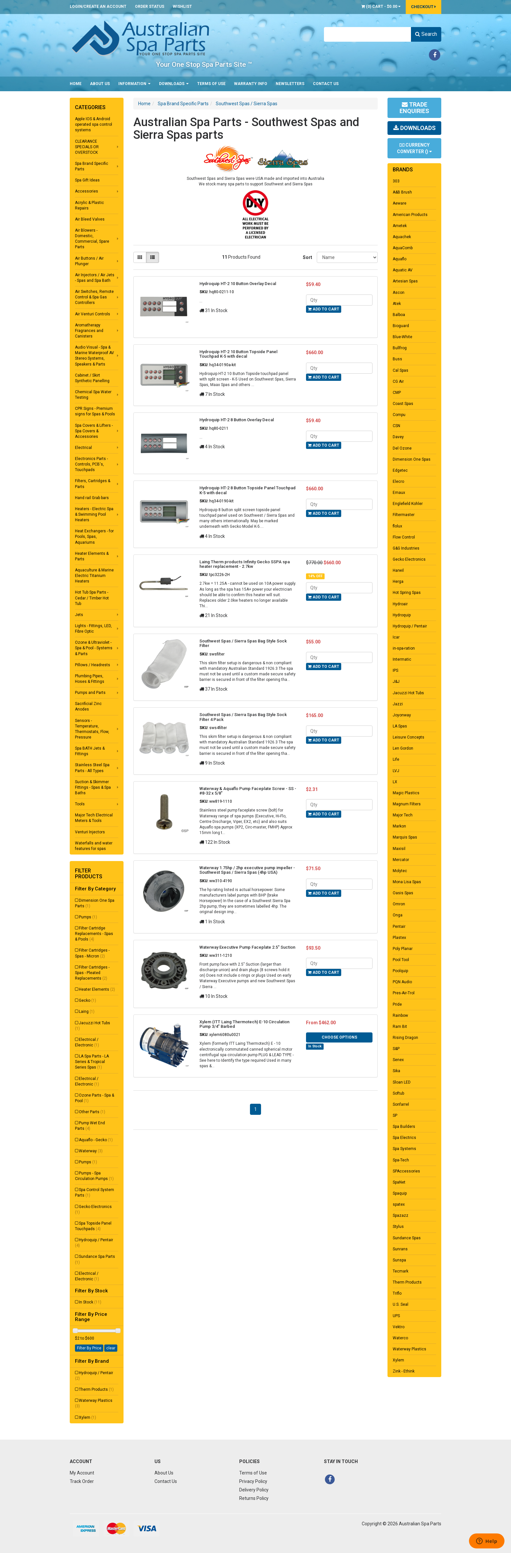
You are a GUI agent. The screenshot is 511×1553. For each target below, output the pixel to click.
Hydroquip (402, 615)
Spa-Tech (401, 1160)
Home (75, 83)
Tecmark (400, 1271)
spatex (399, 1204)
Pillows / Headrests (92, 665)
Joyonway (402, 715)
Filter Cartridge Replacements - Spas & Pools (94, 934)
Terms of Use (211, 83)
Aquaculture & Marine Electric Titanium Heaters (94, 575)
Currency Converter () (414, 148)
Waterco (400, 1338)
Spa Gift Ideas (87, 180)
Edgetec (400, 470)
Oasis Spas (403, 893)
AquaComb (403, 248)
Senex (398, 1059)
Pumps (88, 917)
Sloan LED (402, 1082)
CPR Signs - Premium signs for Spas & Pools (95, 411)
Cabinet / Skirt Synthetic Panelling (92, 378)
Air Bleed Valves (90, 219)
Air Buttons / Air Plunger (89, 261)
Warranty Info (250, 83)
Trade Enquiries (414, 107)
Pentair (399, 926)
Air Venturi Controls (92, 314)
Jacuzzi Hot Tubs (92, 1026)
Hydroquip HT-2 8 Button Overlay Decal (236, 419)
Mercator (401, 859)
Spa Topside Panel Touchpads (93, 1226)
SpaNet (399, 1182)
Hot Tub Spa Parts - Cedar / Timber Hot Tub (92, 598)
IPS (395, 670)
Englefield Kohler (408, 503)
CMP (397, 392)
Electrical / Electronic (87, 1042)
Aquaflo (399, 259)
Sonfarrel (401, 1104)
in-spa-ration (404, 648)
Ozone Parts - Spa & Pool (94, 1098)
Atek (397, 303)
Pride (397, 1004)
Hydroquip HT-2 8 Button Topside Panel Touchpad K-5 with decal (247, 490)
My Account (82, 1472)
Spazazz (400, 1215)
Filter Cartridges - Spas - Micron (92, 953)
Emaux (399, 492)
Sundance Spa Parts (95, 1259)
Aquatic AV (403, 270)
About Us (100, 83)
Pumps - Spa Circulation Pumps (94, 1176)
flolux (397, 526)
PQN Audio (402, 982)
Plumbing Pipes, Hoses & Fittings (89, 679)
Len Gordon (403, 748)
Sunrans (400, 1249)
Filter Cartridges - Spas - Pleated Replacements (92, 973)
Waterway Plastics (93, 1403)
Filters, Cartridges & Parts (92, 484)
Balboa (399, 314)
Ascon (398, 292)
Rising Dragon (405, 1037)
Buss (397, 359)
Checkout (423, 6)
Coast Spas (403, 403)
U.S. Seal (400, 1304)
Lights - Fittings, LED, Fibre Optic (93, 629)
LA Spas (400, 726)
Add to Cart (323, 309)
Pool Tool (401, 959)
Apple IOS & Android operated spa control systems (93, 124)
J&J (396, 681)
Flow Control (404, 537)
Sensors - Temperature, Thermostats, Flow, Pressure (92, 729)
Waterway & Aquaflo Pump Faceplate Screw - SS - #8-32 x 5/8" (247, 791)
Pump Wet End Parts (90, 1126)
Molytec (400, 871)
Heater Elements (97, 989)
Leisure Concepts (408, 737)
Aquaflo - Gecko (96, 1140)
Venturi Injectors (90, 832)
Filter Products (88, 873)
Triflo (397, 1293)
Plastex (399, 937)
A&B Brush (402, 192)
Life (396, 759)
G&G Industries (406, 548)
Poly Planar (403, 948)
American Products (410, 214)
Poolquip (400, 971)
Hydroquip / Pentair (94, 1243)
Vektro (398, 1327)
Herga (398, 581)
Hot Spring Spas (407, 592)
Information (134, 83)
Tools (80, 804)
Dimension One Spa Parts (94, 903)
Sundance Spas (407, 1238)
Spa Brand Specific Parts (91, 166)
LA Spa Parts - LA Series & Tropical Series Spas (92, 1062)
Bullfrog (400, 348)
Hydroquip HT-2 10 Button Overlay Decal (237, 283)
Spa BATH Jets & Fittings (90, 751)
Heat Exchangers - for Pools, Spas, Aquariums (94, 536)
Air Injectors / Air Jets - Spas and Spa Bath (94, 278)
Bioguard (401, 326)
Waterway (91, 1151)
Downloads (174, 83)
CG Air (398, 381)
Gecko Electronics (93, 1209)
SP (395, 1115)
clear (110, 1348)
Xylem (87, 1417)
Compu (399, 414)
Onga (397, 915)
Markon (399, 826)
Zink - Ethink (404, 1371)
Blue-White (402, 337)
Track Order (82, 1481)
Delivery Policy (254, 1489)
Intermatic (402, 659)
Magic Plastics (406, 793)
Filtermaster (404, 514)
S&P (396, 1048)
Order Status (149, 6)
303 (396, 181)
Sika (396, 1071)
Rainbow (400, 1015)
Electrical (83, 447)
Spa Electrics (404, 1137)
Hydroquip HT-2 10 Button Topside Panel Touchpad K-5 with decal (238, 354)
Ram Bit (400, 1026)
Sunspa (399, 1260)
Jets (79, 614)
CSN (396, 426)
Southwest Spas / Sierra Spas (246, 103)
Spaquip (400, 1193)
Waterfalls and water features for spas (93, 846)
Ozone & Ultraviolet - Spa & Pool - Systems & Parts (93, 648)
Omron (399, 904)
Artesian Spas (405, 281)
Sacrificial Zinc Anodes (88, 706)
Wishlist (182, 6)
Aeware (399, 203)
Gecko (87, 1000)
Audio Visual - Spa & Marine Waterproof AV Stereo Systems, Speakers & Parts (94, 355)
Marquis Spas (405, 837)
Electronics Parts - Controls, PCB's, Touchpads (91, 464)
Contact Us (326, 83)
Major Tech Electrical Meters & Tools (94, 818)
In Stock (90, 1302)
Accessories (86, 191)
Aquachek (402, 237)
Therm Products (96, 1389)
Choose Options (339, 1037)
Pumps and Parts (90, 692)
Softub (398, 1093)
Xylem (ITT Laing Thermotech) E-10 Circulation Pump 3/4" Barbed (244, 1024)
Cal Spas (400, 370)
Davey (398, 437)
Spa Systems (404, 1148)
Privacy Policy (253, 1481)
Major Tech (403, 815)
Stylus (398, 1226)
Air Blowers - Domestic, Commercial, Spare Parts (92, 238)
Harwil (398, 570)
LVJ (396, 771)
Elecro (398, 481)
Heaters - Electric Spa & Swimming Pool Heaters (94, 514)
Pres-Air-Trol (404, 993)
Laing (87, 1011)
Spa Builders (404, 1126)
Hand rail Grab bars (92, 498)
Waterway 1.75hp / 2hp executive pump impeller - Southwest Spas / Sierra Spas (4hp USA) (247, 870)
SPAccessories (406, 1171)
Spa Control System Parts (94, 1192)
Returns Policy (254, 1498)
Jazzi (398, 704)
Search (426, 34)
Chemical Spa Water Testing (93, 395)
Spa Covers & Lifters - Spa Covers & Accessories (94, 431)
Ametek (400, 225)
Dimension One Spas (412, 459)
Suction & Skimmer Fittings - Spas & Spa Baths (93, 787)
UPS (396, 1316)
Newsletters (290, 83)
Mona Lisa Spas (407, 882)
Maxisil (399, 848)
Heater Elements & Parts (92, 556)
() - (381, 6)
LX (395, 782)
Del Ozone (402, 448)
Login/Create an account (98, 6)
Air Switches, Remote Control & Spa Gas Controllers (94, 297)
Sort (307, 257)
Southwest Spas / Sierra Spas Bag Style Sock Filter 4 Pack (243, 717)
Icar (396, 637)
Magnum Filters (407, 804)
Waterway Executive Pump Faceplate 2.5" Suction (247, 947)
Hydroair (400, 604)
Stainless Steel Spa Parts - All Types (92, 768)
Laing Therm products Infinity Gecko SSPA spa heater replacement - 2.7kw (244, 564)
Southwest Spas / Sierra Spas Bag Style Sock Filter (243, 643)
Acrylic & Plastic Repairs (89, 205)
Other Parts (92, 1112)
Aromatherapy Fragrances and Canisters (89, 330)
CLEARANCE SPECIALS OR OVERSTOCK (87, 147)
